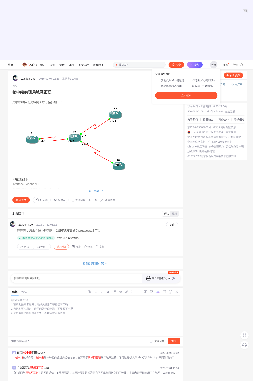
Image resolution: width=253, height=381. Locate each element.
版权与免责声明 (235, 77)
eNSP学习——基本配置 (37, 344)
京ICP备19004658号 (199, 58)
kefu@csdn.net (214, 42)
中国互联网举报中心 (199, 72)
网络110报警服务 (222, 72)
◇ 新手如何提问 (198, 23)
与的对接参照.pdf (37, 329)
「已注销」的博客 (22, 364)
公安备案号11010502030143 (207, 62)
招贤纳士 (208, 50)
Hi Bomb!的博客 (21, 318)
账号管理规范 (216, 77)
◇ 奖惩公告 (195, 27)
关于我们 (192, 50)
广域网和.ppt (33, 298)
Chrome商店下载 (197, 77)
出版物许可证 (207, 82)
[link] (15, 16)
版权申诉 (192, 82)
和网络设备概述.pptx (38, 374)
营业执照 (231, 62)
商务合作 (224, 50)
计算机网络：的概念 (35, 313)
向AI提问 (233, 6)
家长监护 (235, 67)
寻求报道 (239, 50)
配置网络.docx (31, 283)
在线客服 (230, 42)
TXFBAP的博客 (21, 348)
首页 (15, 16)
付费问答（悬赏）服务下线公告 (207, 15)
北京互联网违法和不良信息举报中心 (208, 67)
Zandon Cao (28, 9)
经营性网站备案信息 (224, 58)
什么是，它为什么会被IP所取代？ (43, 359)
